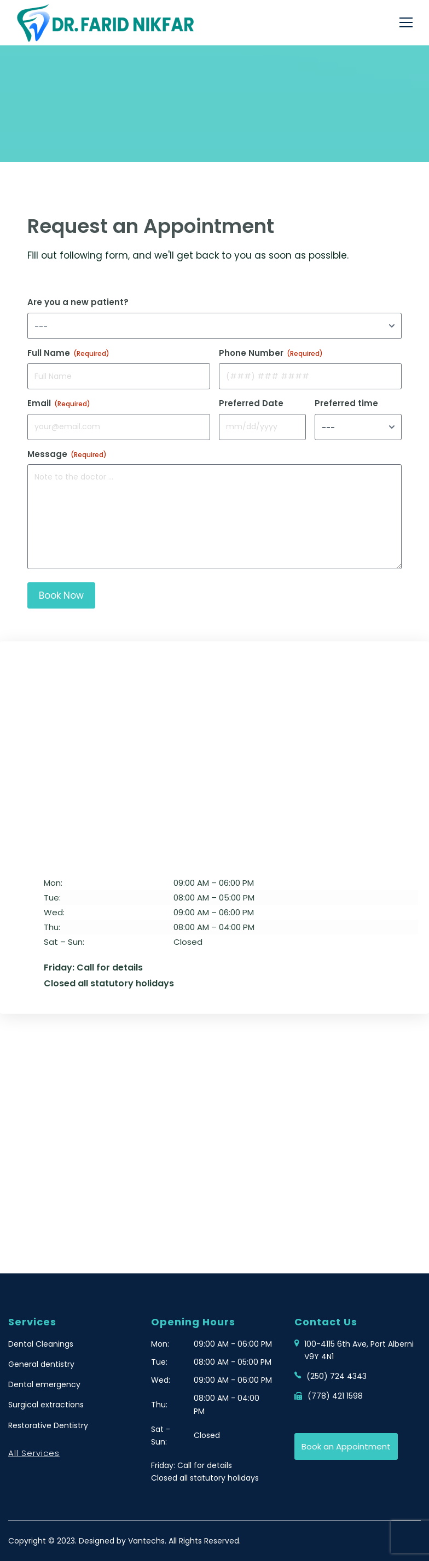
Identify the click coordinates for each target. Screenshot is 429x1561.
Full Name (68, 353)
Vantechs (146, 1540)
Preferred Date (251, 403)
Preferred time (346, 403)
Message (67, 454)
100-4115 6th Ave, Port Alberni (359, 1350)
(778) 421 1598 (335, 1395)
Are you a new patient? (78, 302)
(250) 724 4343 (336, 1376)
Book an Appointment (346, 1446)
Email (58, 403)
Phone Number (271, 353)
